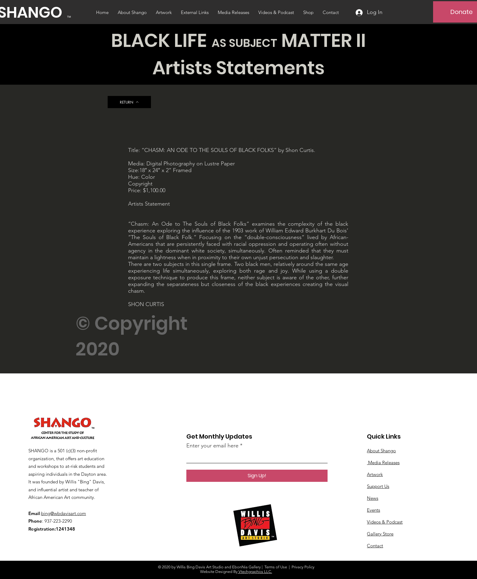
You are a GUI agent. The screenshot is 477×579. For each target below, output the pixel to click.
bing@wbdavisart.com (63, 513)
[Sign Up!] (257, 476)
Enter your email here (212, 445)
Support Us (378, 486)
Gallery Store (380, 534)
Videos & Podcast (385, 522)
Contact (375, 546)
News (372, 498)
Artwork (375, 474)
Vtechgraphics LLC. (255, 571)
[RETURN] (129, 102)
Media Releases (383, 462)
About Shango (381, 451)
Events (373, 510)
